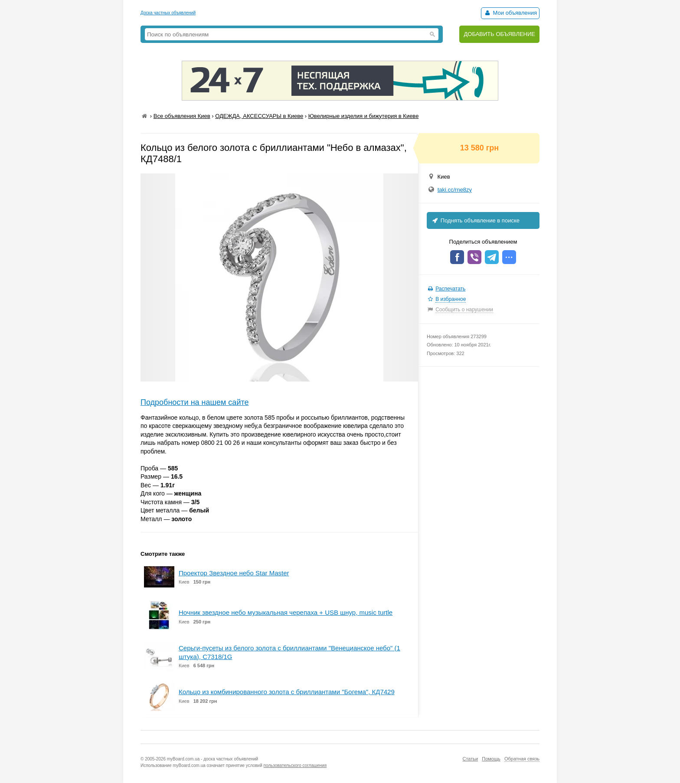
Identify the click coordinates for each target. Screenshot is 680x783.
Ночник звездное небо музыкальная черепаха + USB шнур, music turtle (285, 612)
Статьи (470, 758)
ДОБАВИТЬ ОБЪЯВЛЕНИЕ (499, 34)
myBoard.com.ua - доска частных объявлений (212, 759)
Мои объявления (510, 13)
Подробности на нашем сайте (195, 402)
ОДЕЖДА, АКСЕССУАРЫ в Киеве (259, 116)
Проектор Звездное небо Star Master (234, 573)
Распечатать (450, 289)
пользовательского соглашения (295, 765)
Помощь (491, 758)
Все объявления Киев (182, 116)
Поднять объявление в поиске (475, 220)
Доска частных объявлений (168, 12)
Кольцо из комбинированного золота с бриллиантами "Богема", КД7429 (287, 691)
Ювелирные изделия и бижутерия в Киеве (363, 116)
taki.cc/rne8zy (455, 189)
